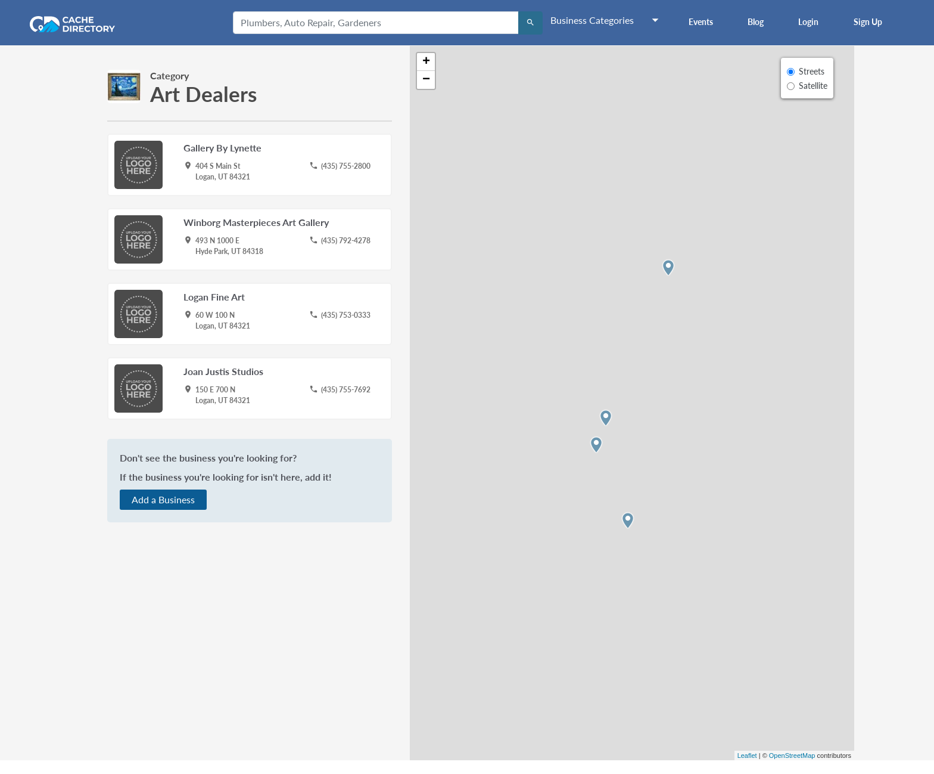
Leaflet (747, 755)
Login (808, 22)
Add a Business (163, 499)
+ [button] (426, 62)
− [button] (426, 80)
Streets (811, 71)
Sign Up (868, 22)
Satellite (813, 86)
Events (701, 22)
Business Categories (592, 20)
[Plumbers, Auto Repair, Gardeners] (376, 22)
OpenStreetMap (792, 755)
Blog (756, 22)
